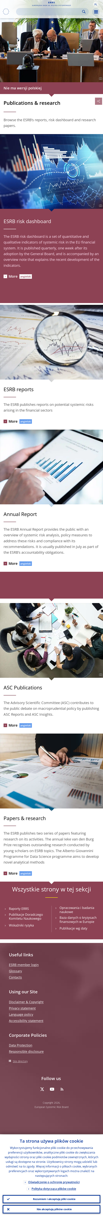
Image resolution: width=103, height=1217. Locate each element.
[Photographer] (100, 78)
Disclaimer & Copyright (26, 1002)
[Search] (49, 12)
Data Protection (20, 1045)
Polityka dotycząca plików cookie (54, 1188)
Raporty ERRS (19, 909)
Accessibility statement (26, 1021)
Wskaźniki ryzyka (21, 925)
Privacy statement (22, 1008)
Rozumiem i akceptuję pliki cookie (54, 1198)
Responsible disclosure (26, 1051)
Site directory (20, 1061)
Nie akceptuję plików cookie (54, 1209)
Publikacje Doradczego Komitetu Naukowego (26, 917)
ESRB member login (24, 965)
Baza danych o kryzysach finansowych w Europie (78, 920)
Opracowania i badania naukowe (77, 910)
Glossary (15, 971)
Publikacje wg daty (73, 928)
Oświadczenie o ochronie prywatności (54, 1182)
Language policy (21, 1014)
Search (84, 12)
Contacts (15, 977)
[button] (95, 4)
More (13, 276)
